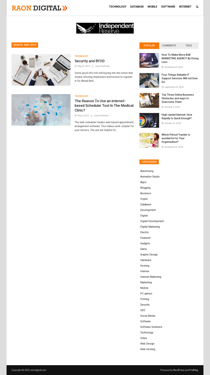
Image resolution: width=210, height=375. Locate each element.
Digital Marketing (150, 226)
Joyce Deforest (102, 66)
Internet (185, 6)
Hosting (144, 265)
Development (148, 210)
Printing (144, 299)
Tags (189, 45)
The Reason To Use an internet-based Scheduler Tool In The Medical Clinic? (104, 105)
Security (145, 304)
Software (168, 6)
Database (137, 6)
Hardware (145, 260)
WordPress (178, 370)
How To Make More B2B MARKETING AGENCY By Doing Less (180, 58)
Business (145, 193)
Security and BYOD (90, 61)
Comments (169, 45)
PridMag (193, 370)
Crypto (144, 198)
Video (143, 338)
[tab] (149, 45)
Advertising (146, 171)
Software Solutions (151, 326)
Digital (144, 215)
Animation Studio (150, 176)
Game (143, 249)
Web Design (147, 343)
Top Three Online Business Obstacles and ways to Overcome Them (178, 98)
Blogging (145, 187)
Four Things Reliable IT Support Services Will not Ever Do (180, 78)
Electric (144, 232)
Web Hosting (147, 349)
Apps (143, 182)
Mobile (152, 6)
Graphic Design (149, 254)
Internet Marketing (150, 276)
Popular (149, 45)
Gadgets (145, 243)
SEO (142, 310)
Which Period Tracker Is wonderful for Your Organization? (176, 138)
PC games (146, 293)
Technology (117, 6)
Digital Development (152, 221)
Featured (145, 237)
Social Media (147, 315)
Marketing (146, 282)
